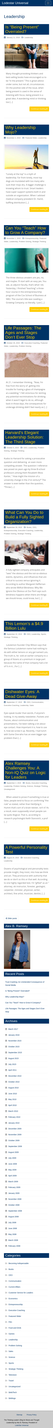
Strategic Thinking (39, 242)
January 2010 (13, 1123)
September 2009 (15, 1146)
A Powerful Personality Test (26, 849)
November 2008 (14, 1199)
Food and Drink (15, 1328)
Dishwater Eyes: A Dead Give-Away (22, 694)
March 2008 (13, 1240)
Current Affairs (14, 1287)
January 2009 (13, 1193)
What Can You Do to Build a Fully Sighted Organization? (24, 517)
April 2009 (12, 1176)
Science (30, 786)
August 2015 (13, 1058)
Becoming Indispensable (19, 1263)
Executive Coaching (32, 343)
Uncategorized (9, 789)
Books (29, 527)
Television (13, 1375)
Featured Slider (31, 138)
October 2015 (13, 1047)
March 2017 (13, 1029)
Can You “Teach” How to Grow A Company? (25, 230)
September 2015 (15, 1052)
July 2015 (12, 1064)
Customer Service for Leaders (21, 1293)
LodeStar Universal (21, 1425)
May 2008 (12, 1234)
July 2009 (12, 1158)
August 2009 (13, 1152)
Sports (43, 634)
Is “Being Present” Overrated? (22, 29)
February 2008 (14, 1246)
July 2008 (12, 1222)
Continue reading (39, 109)
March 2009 (13, 1182)
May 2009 (12, 1170)
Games (11, 1334)
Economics (13, 1299)
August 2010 (13, 1088)
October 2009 (13, 1140)
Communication (37, 702)
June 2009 (12, 1164)
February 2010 (14, 1117)
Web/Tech (13, 1392)
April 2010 (12, 1105)
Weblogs (12, 1398)
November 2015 (14, 1041)
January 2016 (13, 1035)
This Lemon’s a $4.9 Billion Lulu (24, 626)
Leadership (28, 37)
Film (10, 1322)
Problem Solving (25, 242)
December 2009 (14, 1129)
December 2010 (14, 1076)
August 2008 (13, 1217)
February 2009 (14, 1187)
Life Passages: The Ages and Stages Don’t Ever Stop (23, 332)
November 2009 (14, 1135)
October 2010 (13, 1082)
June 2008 (12, 1228)
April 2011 (12, 1070)
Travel (11, 1381)
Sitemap (19, 1415)
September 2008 (15, 1211)
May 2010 (12, 1099)
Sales (32, 705)
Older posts (11, 918)
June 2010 (12, 1094)
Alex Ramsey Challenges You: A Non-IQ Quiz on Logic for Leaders (25, 770)
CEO (25, 448)
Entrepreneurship (32, 238)
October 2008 (13, 1205)
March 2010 (13, 1111)
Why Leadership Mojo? (20, 129)
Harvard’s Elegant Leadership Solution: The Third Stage (24, 437)
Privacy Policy (32, 1415)
